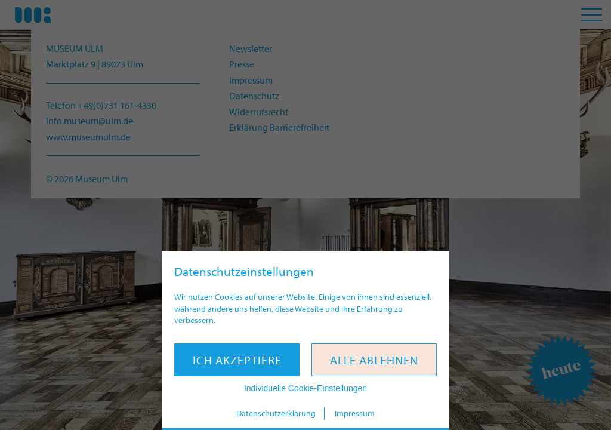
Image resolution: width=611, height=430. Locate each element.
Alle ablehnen (374, 359)
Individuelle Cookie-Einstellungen (305, 388)
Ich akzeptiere (237, 359)
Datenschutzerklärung (276, 413)
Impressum (355, 413)
